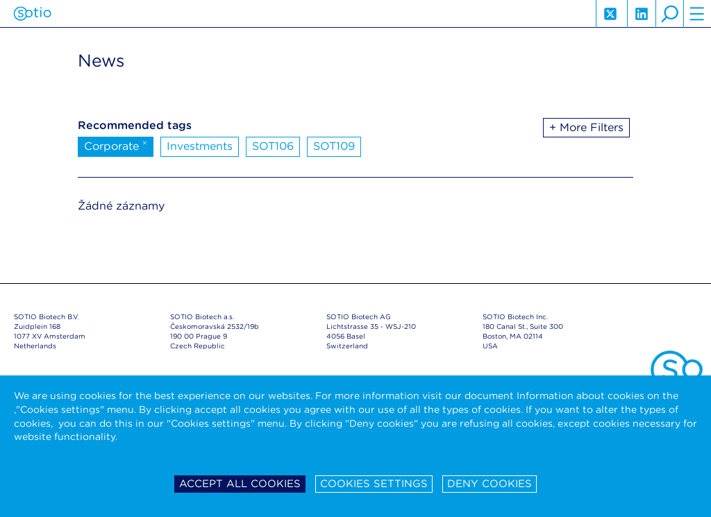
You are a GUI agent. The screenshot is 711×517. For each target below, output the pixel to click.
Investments (200, 146)
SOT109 (334, 146)
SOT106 (273, 146)
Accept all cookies (240, 483)
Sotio (32, 14)
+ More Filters (586, 127)
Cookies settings (374, 483)
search (669, 14)
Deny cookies (489, 483)
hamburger (697, 14)
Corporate (115, 145)
